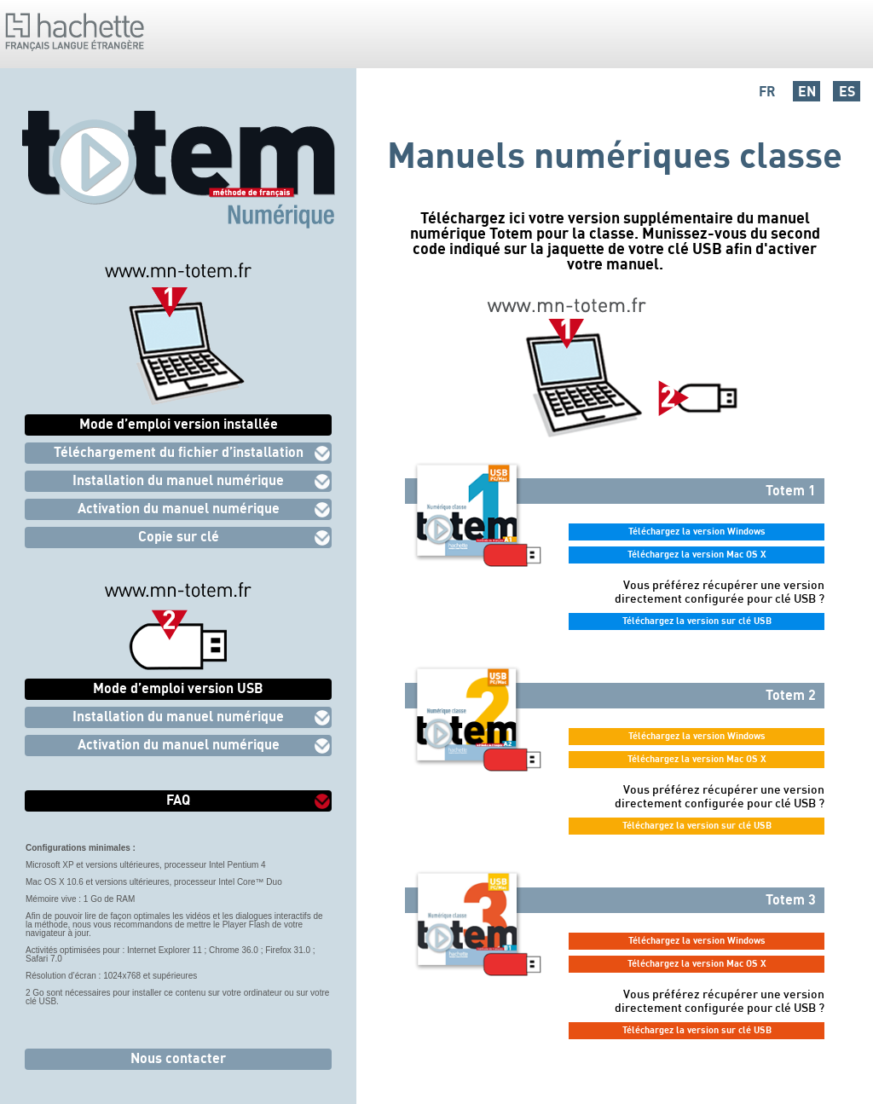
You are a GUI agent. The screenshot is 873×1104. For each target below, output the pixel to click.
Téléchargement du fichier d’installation (179, 451)
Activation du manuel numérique (179, 508)
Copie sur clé (178, 536)
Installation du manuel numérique (178, 479)
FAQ (178, 799)
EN (807, 91)
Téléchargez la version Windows (697, 531)
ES (847, 91)
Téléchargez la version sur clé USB (697, 621)
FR (767, 91)
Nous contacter (178, 1057)
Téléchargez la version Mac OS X (696, 554)
